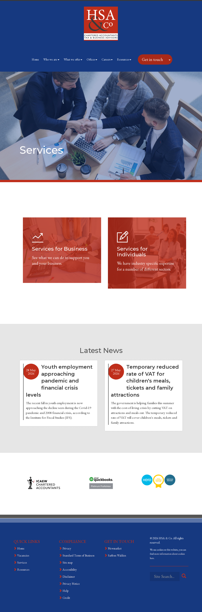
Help (65, 591)
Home (35, 59)
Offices (92, 59)
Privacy (67, 548)
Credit (66, 598)
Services (22, 562)
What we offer (73, 59)
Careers (107, 59)
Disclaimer (69, 577)
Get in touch (152, 59)
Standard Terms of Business (78, 555)
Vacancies (23, 555)
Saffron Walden (117, 555)
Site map (68, 562)
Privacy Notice (71, 584)
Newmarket (115, 548)
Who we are (51, 59)
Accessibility (70, 570)
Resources (124, 59)
